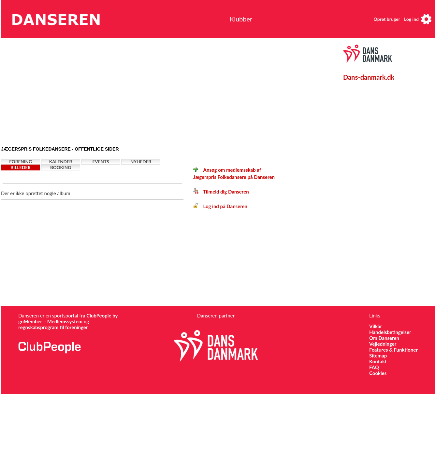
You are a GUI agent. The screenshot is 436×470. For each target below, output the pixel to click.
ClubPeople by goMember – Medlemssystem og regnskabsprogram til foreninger (68, 321)
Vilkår (375, 326)
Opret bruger (387, 19)
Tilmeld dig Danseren (221, 192)
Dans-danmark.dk (368, 77)
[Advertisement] (102, 90)
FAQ (374, 367)
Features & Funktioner (393, 350)
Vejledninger (382, 344)
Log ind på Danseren (220, 206)
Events (101, 161)
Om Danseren (384, 338)
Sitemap (378, 355)
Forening (20, 161)
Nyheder (140, 161)
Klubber (241, 19)
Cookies (377, 373)
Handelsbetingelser (390, 332)
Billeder (20, 167)
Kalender (60, 161)
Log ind (411, 19)
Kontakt (378, 361)
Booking (60, 167)
